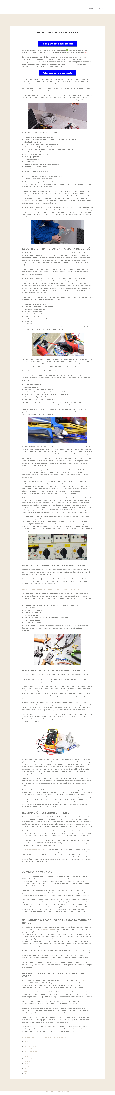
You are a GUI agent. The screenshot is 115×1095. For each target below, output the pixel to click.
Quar (26, 1054)
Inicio (90, 8)
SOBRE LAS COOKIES (63, 1092)
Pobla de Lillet (30, 1049)
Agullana (28, 1061)
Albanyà (27, 1066)
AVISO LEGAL (49, 1092)
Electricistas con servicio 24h (35, 849)
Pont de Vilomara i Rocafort (35, 1051)
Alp (26, 1071)
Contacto (101, 8)
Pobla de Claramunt (32, 1046)
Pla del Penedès (30, 1044)
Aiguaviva (28, 1063)
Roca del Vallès (30, 1056)
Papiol (27, 1041)
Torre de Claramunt (32, 1059)
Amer (26, 1073)
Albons (27, 1068)
